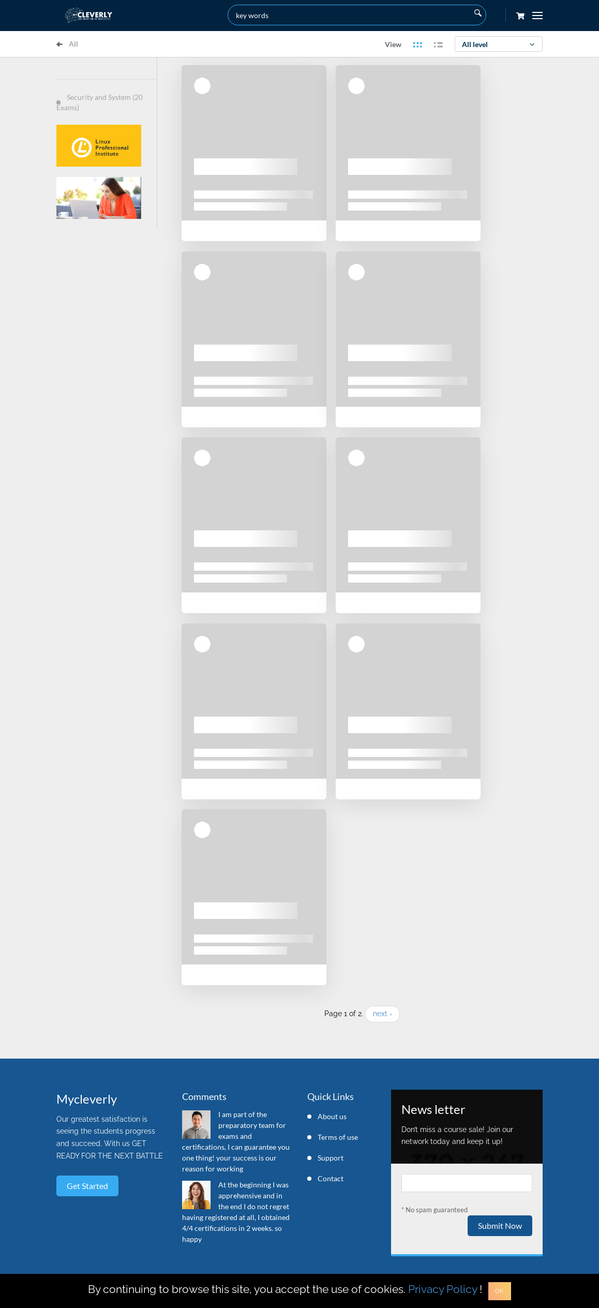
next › (382, 1013)
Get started (87, 1186)
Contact (330, 1178)
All (67, 43)
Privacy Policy (442, 1289)
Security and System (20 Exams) (99, 102)
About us (332, 1116)
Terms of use (338, 1137)
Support (330, 1157)
